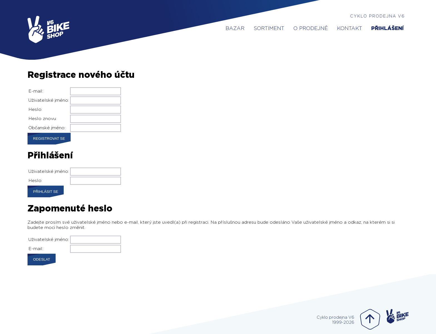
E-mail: (35, 91)
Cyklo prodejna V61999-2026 (335, 320)
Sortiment (269, 28)
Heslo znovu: (42, 118)
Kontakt (349, 28)
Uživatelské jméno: (48, 100)
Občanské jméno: (46, 128)
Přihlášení (387, 28)
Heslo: (35, 109)
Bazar (235, 28)
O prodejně (310, 28)
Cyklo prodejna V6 (377, 16)
